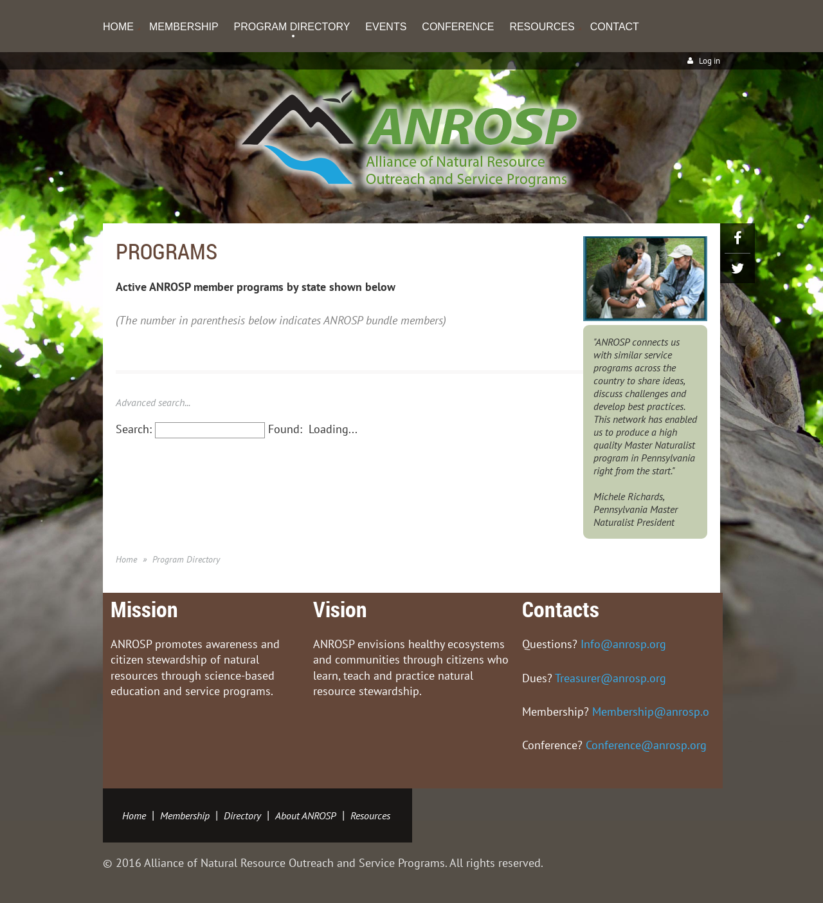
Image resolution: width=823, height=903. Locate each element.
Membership (185, 815)
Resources (370, 815)
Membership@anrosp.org (655, 711)
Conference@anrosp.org (646, 745)
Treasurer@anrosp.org (610, 678)
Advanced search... (153, 402)
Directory (242, 815)
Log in (709, 60)
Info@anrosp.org (623, 644)
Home (126, 559)
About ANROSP (305, 815)
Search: (134, 429)
